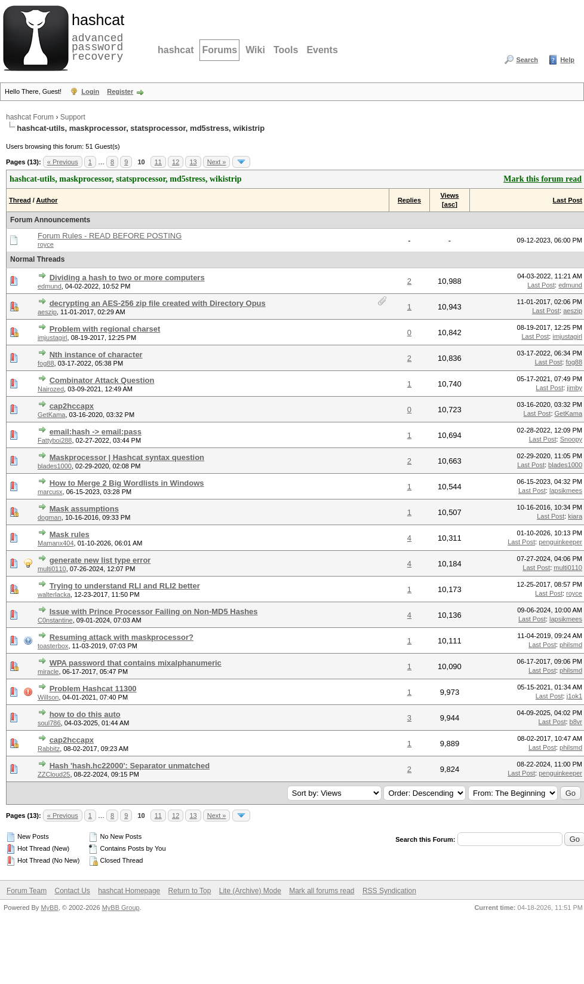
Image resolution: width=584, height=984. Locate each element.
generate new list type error (100, 560)
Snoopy (571, 439)
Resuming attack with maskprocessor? (121, 637)
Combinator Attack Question (102, 380)
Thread (20, 200)
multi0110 (52, 568)
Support (72, 117)
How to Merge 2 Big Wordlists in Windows (127, 483)
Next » (216, 161)
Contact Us (72, 891)
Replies (409, 200)
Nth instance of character (96, 354)
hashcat (175, 50)
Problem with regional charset (105, 328)
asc (449, 204)
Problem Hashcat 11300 (93, 688)
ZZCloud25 (54, 774)
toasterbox (53, 645)
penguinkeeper (560, 541)
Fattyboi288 (55, 440)
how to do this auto (85, 714)
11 (158, 161)
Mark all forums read (321, 891)
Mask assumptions (84, 508)
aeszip (47, 311)
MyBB (49, 907)
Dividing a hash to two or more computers (127, 277)
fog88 (46, 363)
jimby (574, 387)
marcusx (50, 491)
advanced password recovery (95, 36)
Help (567, 59)
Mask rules (70, 534)
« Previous (62, 161)
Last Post (567, 200)
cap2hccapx (72, 405)
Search (527, 59)
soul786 (49, 722)
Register (120, 91)
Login (90, 91)
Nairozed (51, 389)
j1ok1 (574, 696)
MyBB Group (121, 907)
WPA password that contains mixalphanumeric (136, 662)
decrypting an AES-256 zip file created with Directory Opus (158, 303)
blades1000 (55, 466)
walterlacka (54, 594)
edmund (50, 286)
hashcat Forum (30, 117)
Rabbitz (49, 748)
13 (192, 161)
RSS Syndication (389, 891)
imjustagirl (52, 337)
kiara (575, 516)
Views (449, 195)
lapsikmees (565, 490)
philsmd (571, 644)
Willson (48, 697)
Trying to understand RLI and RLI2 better (125, 585)
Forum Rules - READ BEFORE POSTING (110, 235)
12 (175, 161)
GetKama (51, 414)
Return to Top (189, 891)
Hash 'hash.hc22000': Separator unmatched (130, 765)
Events (321, 50)
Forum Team (27, 891)
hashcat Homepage (129, 891)
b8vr (576, 721)
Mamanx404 (56, 543)
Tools (285, 50)
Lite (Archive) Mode (250, 891)
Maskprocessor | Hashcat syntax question (127, 457)
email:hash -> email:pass (96, 431)
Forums (219, 50)
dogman (50, 517)
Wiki (255, 50)
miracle (48, 671)
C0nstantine (55, 620)
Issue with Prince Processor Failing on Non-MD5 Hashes (154, 611)
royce (46, 244)
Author (46, 200)
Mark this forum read (542, 178)
